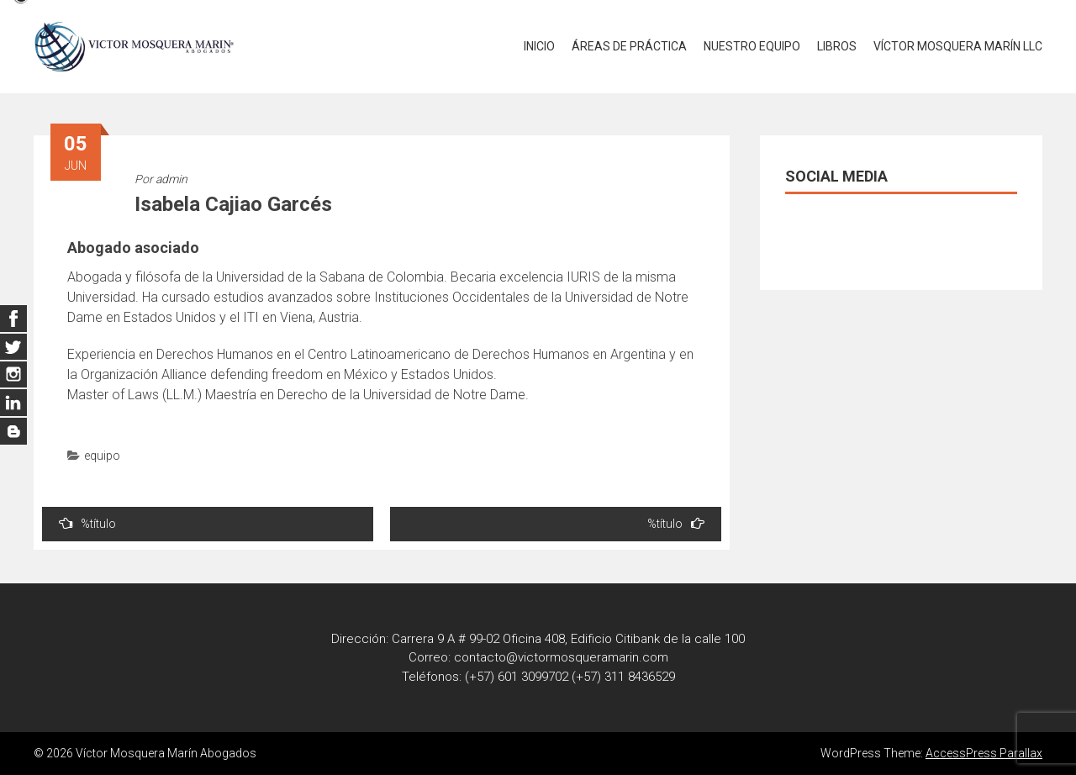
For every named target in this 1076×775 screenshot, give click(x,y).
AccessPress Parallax (984, 753)
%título (87, 523)
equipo (102, 455)
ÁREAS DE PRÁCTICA (629, 46)
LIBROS (837, 46)
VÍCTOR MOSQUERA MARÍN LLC (957, 46)
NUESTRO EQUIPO (752, 46)
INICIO (539, 46)
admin (171, 179)
